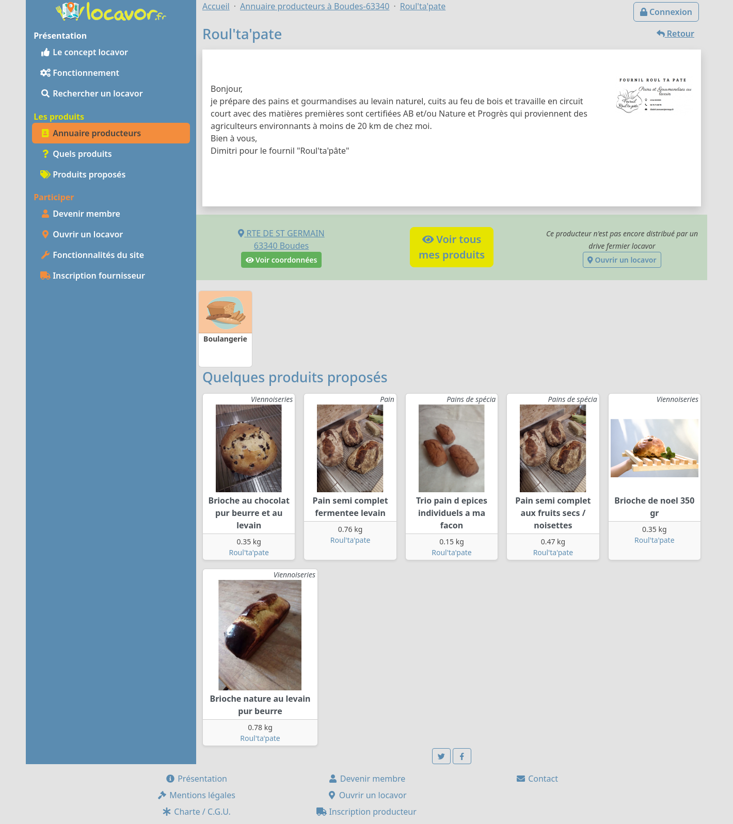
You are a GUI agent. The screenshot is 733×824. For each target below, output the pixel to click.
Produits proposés (82, 174)
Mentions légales (196, 795)
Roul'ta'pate (249, 552)
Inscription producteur (366, 811)
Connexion (666, 12)
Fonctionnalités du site (92, 255)
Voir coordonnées (281, 260)
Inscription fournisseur (92, 275)
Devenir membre (80, 213)
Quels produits (76, 153)
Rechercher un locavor (91, 93)
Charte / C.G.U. (196, 811)
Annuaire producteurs (90, 133)
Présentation (196, 778)
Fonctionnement (79, 72)
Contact (537, 778)
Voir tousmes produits (452, 247)
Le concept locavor (84, 52)
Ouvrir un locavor (81, 234)
